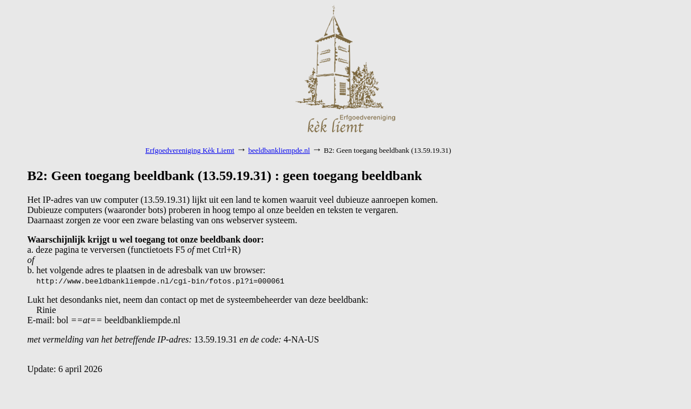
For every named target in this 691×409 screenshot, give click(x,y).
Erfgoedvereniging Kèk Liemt (189, 150)
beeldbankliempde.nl (279, 150)
